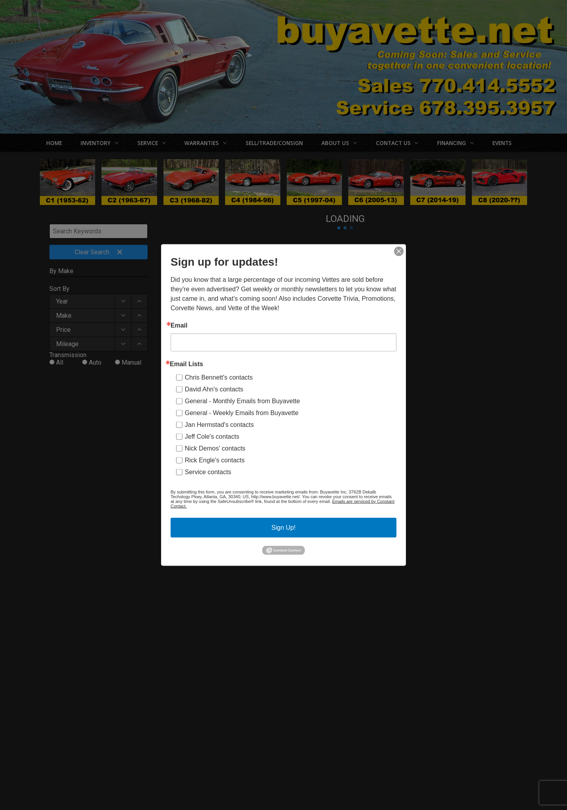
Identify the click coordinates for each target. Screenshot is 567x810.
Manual (131, 362)
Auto (95, 362)
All (59, 362)
